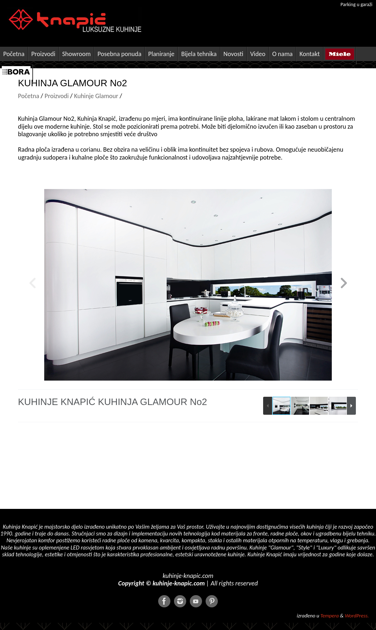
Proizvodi (57, 96)
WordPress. (357, 615)
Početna (28, 96)
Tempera (329, 615)
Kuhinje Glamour (95, 96)
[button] (343, 285)
